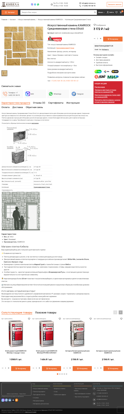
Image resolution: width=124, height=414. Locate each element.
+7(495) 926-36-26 (58, 81)
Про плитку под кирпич (82, 397)
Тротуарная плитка (39, 394)
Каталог (13, 19)
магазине (35, 123)
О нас (56, 391)
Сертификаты (55, 102)
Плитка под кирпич (39, 391)
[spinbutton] (97, 39)
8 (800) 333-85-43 (102, 396)
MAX (3, 400)
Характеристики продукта (15, 102)
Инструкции (73, 102)
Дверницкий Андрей (30, 412)
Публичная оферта (60, 394)
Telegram (35, 4)
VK (9, 400)
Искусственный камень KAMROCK (50, 19)
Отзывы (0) (39, 102)
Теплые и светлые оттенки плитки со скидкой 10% (105, 91)
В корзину (114, 39)
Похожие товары (45, 312)
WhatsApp (38, 4)
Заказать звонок (114, 4)
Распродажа (100, 87)
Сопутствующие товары (16, 312)
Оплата (5, 107)
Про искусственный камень (80, 389)
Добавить (105, 49)
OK (16, 400)
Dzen (13, 400)
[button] (100, 39)
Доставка (17, 107)
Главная (4, 19)
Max (32, 4)
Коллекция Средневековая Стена (78, 19)
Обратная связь (34, 107)
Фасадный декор (38, 401)
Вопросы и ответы (59, 388)
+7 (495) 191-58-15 (102, 393)
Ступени (36, 398)
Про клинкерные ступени (83, 393)
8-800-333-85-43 (72, 81)
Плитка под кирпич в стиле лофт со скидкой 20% (108, 96)
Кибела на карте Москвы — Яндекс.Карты (16, 393)
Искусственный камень (27, 19)
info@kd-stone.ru (102, 399)
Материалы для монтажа (41, 404)
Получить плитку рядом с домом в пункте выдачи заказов (107, 101)
